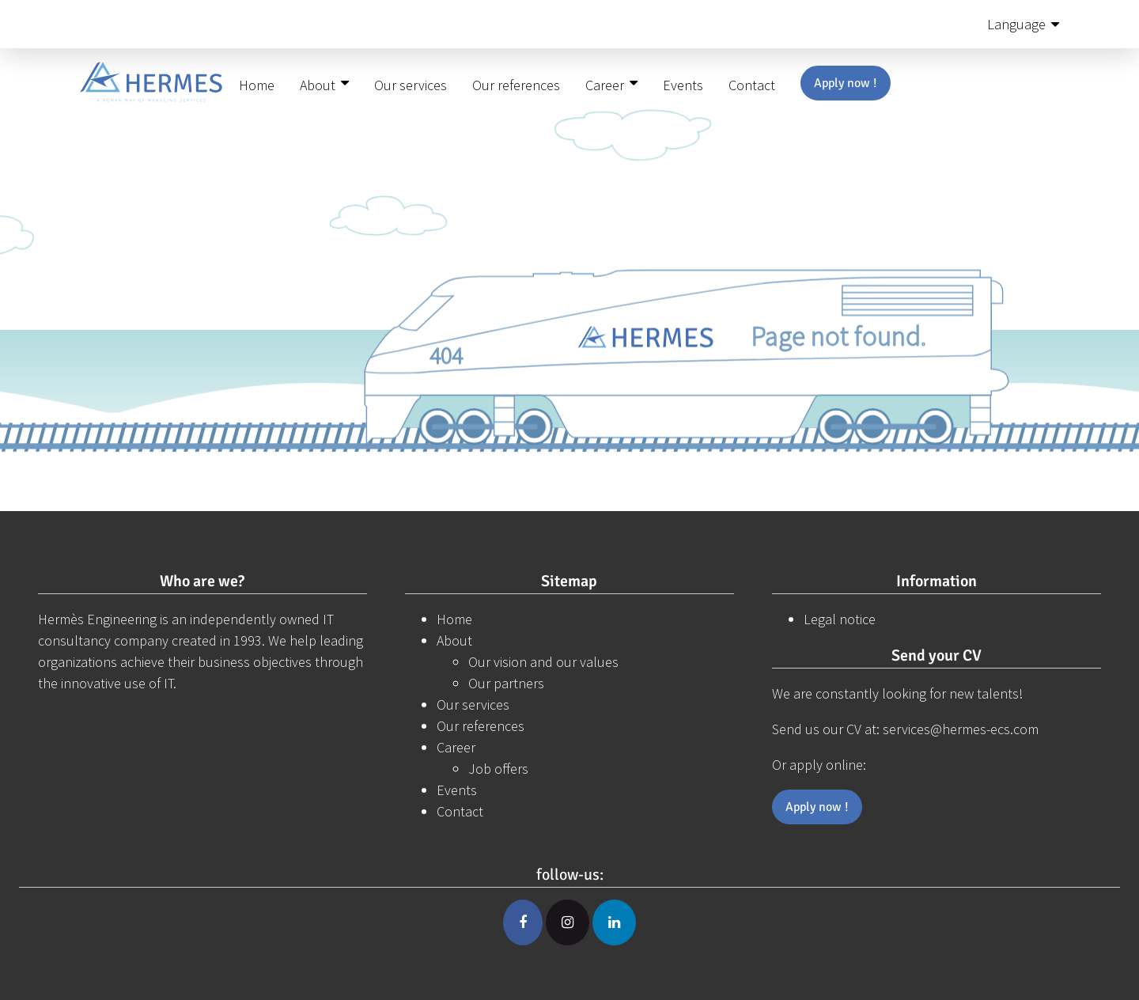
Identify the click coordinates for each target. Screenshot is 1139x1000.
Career (604, 85)
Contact (751, 85)
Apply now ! (845, 83)
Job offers (498, 768)
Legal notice (840, 619)
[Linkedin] (614, 922)
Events (683, 85)
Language (1016, 24)
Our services (410, 85)
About (317, 85)
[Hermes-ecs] (151, 86)
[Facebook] (523, 922)
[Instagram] (567, 922)
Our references (516, 85)
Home (256, 85)
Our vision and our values (543, 662)
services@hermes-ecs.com (961, 729)
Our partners (506, 683)
